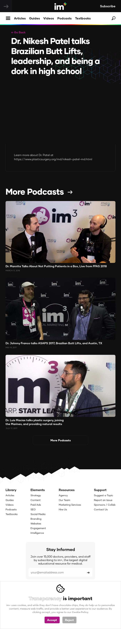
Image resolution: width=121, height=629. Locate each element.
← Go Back (18, 32)
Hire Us (63, 509)
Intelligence (37, 532)
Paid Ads (36, 504)
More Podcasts (35, 191)
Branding (36, 518)
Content (36, 500)
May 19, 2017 (11, 347)
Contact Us (101, 509)
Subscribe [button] (107, 6)
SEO (33, 509)
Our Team (64, 500)
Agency (63, 495)
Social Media (38, 514)
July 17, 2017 (11, 428)
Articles (20, 18)
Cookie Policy (80, 612)
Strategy (36, 495)
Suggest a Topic (103, 495)
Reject (69, 620)
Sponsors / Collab (104, 504)
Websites (36, 523)
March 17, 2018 (13, 270)
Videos (48, 18)
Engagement (38, 528)
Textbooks (83, 18)
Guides (34, 18)
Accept (52, 620)
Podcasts (64, 18)
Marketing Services (70, 504)
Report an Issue (103, 500)
